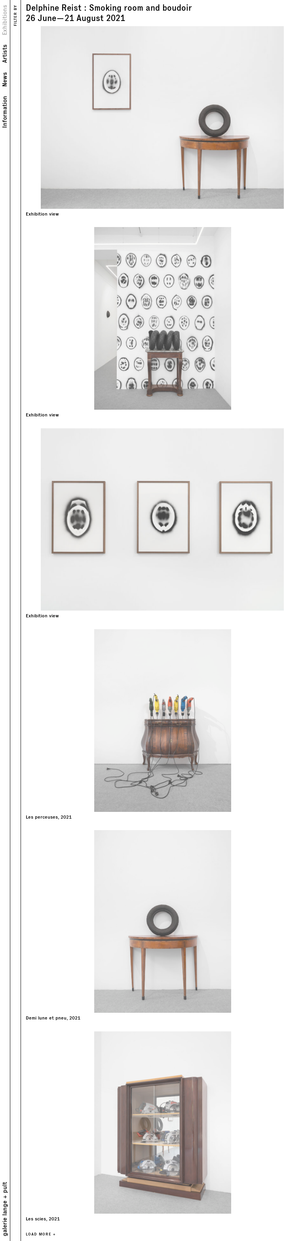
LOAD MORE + (41, 1234)
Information (4, 112)
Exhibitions (4, 20)
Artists (4, 53)
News (4, 79)
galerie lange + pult (4, 1209)
